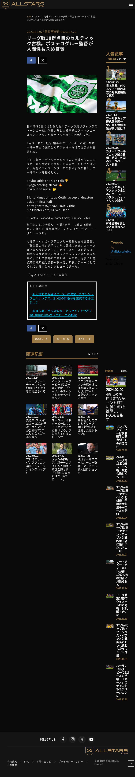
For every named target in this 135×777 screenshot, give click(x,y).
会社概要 (12, 765)
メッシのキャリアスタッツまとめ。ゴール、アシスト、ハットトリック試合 (116, 194)
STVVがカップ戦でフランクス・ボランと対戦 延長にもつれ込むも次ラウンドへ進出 (123, 640)
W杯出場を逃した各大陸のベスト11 (116, 226)
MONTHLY (121, 58)
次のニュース (84, 339)
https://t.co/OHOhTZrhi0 (56, 206)
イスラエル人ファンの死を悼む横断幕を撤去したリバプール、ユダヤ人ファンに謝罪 (87, 389)
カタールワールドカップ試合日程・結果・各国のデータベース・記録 (116, 158)
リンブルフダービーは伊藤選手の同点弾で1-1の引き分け (122, 436)
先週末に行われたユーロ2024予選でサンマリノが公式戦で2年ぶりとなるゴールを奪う (36, 428)
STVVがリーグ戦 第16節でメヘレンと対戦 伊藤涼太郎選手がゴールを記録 (122, 500)
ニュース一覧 (63, 339)
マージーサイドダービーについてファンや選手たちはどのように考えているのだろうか (61, 428)
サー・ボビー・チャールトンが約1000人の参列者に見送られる (36, 386)
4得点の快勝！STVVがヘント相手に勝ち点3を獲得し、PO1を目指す (115, 407)
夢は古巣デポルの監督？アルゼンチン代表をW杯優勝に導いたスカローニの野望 (60, 313)
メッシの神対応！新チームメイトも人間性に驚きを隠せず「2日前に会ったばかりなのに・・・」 (61, 469)
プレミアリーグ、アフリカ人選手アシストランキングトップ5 (36, 466)
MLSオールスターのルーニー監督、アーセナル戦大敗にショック (87, 466)
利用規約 (12, 761)
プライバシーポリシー (70, 761)
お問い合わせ (43, 761)
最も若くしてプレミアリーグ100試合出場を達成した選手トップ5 (87, 427)
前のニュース (41, 339)
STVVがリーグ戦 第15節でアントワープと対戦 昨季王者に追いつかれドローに (123, 537)
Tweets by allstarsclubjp (114, 261)
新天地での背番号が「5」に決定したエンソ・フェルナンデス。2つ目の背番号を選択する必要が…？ (61, 298)
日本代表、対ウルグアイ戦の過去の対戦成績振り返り (116, 90)
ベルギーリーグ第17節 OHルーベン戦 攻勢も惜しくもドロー (121, 467)
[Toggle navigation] (131, 4)
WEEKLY (112, 58)
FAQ (26, 761)
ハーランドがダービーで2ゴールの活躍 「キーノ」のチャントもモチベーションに (61, 389)
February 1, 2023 (80, 218)
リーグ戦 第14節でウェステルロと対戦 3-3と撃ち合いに (122, 605)
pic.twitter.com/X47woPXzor (48, 210)
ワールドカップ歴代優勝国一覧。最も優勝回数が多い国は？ (116, 123)
